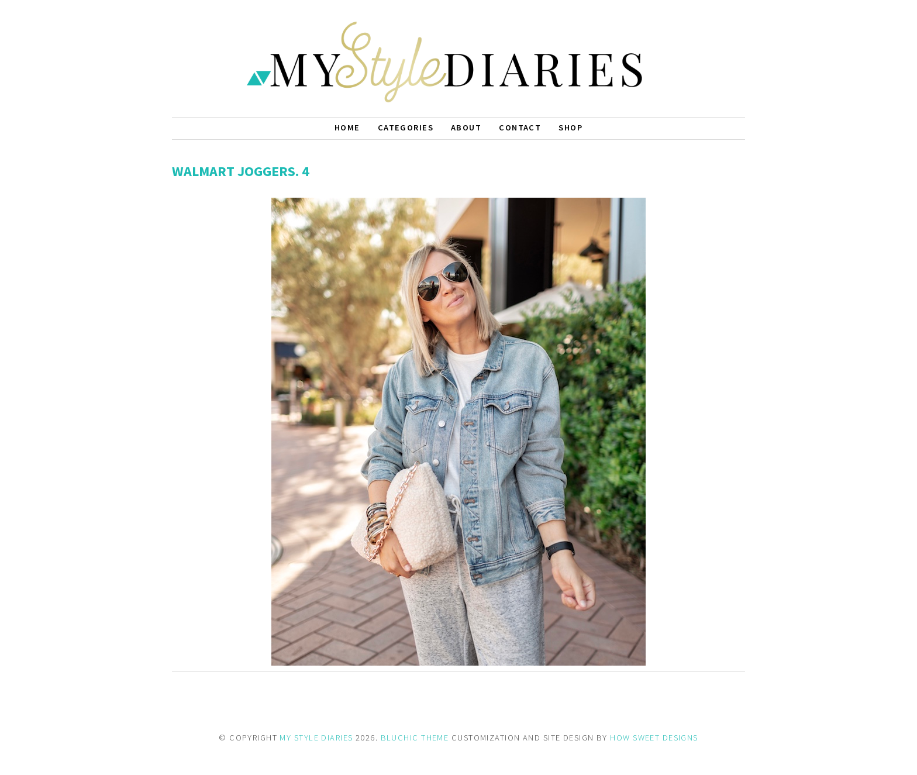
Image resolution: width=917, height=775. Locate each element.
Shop (570, 127)
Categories (405, 127)
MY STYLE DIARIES (316, 737)
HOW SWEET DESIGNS (654, 737)
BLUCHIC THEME (415, 737)
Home (347, 127)
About (466, 127)
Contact (520, 127)
